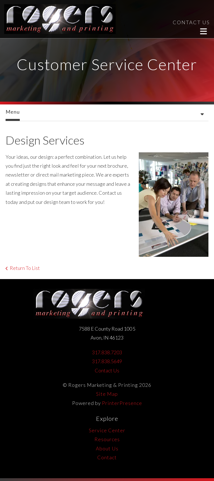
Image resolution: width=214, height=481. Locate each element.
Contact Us (107, 370)
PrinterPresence (122, 403)
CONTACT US (191, 22)
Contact (107, 457)
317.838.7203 (107, 352)
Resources (107, 439)
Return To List (25, 268)
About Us (107, 448)
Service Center (107, 430)
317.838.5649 (107, 361)
